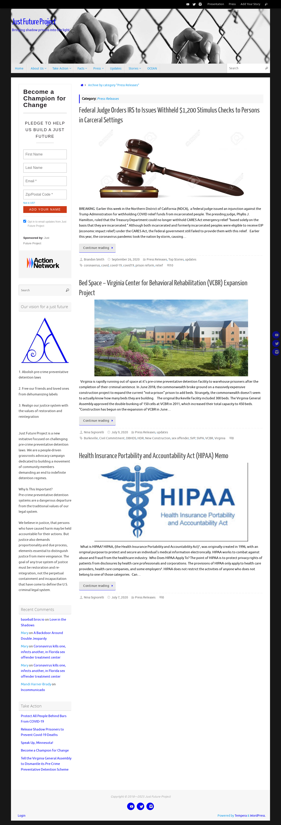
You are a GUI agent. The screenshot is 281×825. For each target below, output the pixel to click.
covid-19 (116, 265)
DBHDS (131, 438)
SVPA (200, 438)
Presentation (215, 4)
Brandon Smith (94, 259)
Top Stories (176, 259)
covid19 (128, 265)
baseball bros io (32, 620)
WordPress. (258, 816)
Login (21, 816)
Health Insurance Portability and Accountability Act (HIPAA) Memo (153, 456)
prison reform (144, 265)
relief (159, 265)
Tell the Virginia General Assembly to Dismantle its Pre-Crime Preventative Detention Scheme (46, 764)
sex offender (180, 438)
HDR (140, 438)
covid (105, 265)
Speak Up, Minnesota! (37, 743)
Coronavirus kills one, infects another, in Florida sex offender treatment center (43, 652)
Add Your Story (250, 4)
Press (232, 4)
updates (190, 259)
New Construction (157, 438)
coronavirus (92, 265)
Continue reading (98, 248)
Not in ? (29, 203)
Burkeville (91, 438)
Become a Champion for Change (45, 750)
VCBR (209, 438)
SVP (192, 438)
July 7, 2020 (120, 597)
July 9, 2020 (120, 432)
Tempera (241, 816)
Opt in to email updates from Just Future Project (44, 223)
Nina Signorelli (94, 432)
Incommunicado (33, 690)
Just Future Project (34, 22)
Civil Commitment (112, 438)
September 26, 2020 (126, 259)
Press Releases (157, 259)
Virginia (219, 438)
